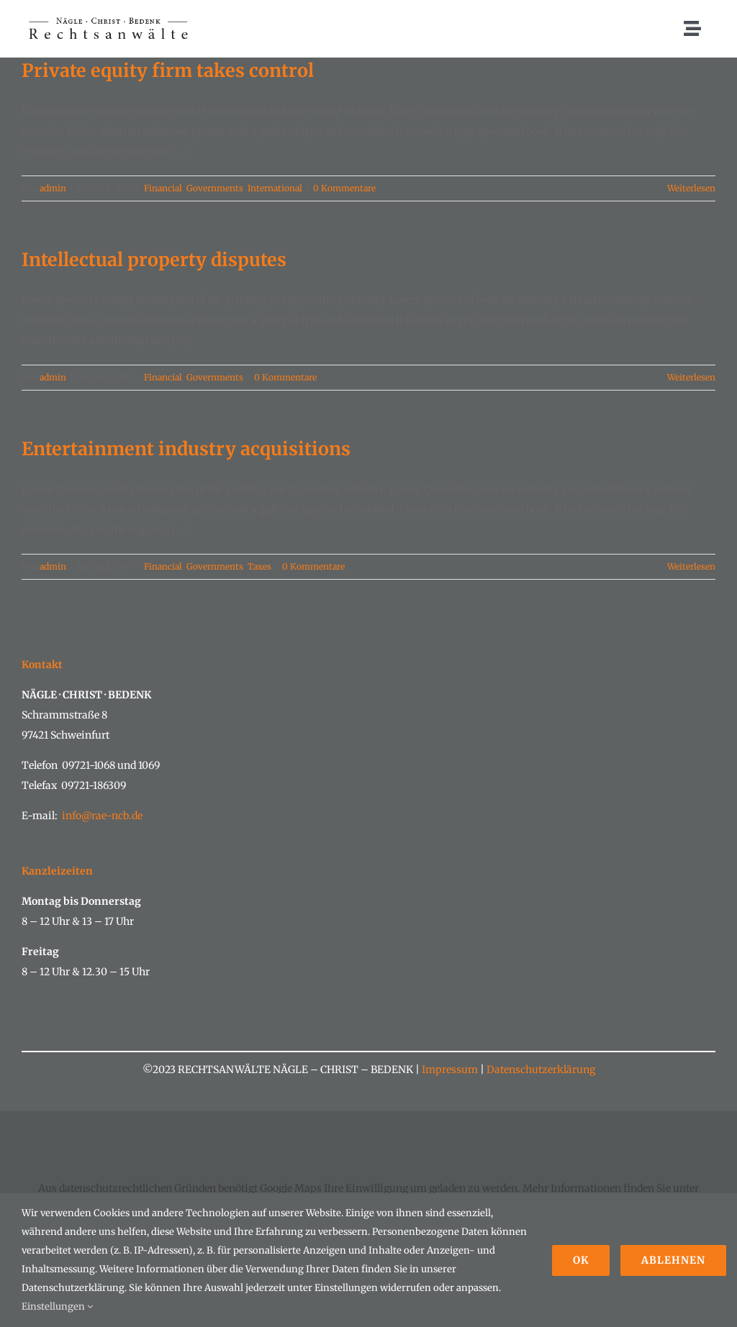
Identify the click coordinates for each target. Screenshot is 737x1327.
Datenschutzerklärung (539, 1069)
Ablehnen (673, 1260)
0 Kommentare (344, 188)
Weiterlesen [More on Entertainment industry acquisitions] (691, 566)
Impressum (450, 1069)
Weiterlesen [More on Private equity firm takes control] (691, 188)
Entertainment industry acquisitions (186, 448)
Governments (214, 188)
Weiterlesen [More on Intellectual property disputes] (691, 377)
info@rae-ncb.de (102, 815)
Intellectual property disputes (154, 259)
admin (53, 188)
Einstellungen (57, 1306)
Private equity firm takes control (168, 70)
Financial (163, 188)
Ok (581, 1260)
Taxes (259, 566)
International (275, 188)
